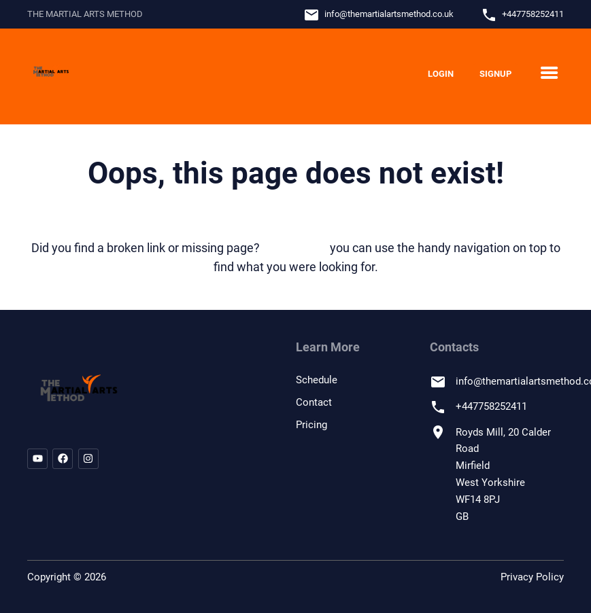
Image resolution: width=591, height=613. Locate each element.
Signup (495, 74)
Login (441, 74)
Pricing (311, 425)
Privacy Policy (532, 577)
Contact (314, 402)
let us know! (295, 248)
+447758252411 (533, 14)
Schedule (316, 380)
